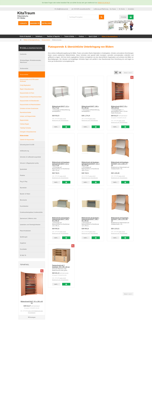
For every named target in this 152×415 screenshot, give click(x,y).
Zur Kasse (113, 9)
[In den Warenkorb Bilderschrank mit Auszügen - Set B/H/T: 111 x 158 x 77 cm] (125, 182)
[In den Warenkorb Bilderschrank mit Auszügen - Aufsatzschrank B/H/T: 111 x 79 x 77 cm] (96, 182)
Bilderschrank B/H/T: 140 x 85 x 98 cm (90, 107)
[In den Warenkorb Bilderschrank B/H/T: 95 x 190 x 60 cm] (125, 126)
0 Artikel (123, 17)
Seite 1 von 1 (128, 73)
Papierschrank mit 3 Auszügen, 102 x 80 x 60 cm (61, 266)
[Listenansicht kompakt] (120, 72)
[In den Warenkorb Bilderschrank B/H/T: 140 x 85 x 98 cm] (96, 126)
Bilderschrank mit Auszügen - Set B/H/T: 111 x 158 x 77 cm (120, 163)
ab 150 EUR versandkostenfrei (81, 9)
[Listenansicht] (116, 72)
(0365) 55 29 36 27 (104, 3)
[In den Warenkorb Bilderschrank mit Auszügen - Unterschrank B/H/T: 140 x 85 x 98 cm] (66, 237)
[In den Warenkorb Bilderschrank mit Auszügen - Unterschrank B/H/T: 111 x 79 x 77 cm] (66, 182)
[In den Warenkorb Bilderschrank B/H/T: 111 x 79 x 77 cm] (66, 126)
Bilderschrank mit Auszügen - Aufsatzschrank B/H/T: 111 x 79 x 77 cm (91, 163)
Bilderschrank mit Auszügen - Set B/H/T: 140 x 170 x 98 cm (120, 219)
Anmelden (131, 9)
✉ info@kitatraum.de (61, 9)
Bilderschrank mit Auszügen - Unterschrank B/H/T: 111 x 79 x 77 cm (61, 163)
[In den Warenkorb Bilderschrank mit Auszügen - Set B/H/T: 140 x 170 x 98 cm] (125, 237)
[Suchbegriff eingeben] (83, 17)
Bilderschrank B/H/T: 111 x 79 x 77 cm (60, 107)
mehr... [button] (56, 127)
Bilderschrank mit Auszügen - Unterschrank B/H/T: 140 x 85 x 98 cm (61, 219)
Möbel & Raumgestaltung (32, 48)
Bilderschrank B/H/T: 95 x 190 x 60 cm (119, 107)
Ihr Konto (122, 9)
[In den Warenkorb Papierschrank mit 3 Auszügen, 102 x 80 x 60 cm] (66, 284)
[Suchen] (101, 17)
